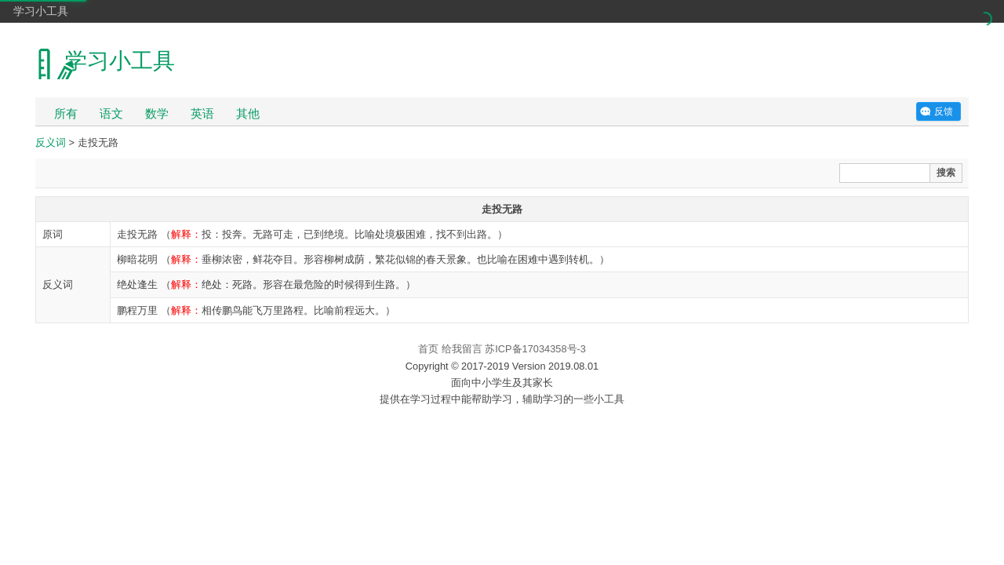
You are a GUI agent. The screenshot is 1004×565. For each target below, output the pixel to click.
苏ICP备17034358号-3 (535, 349)
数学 (157, 113)
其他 (248, 113)
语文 (111, 113)
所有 (66, 113)
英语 (202, 113)
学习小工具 (40, 11)
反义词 (50, 142)
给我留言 (462, 349)
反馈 (943, 111)
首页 (428, 349)
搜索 (946, 172)
